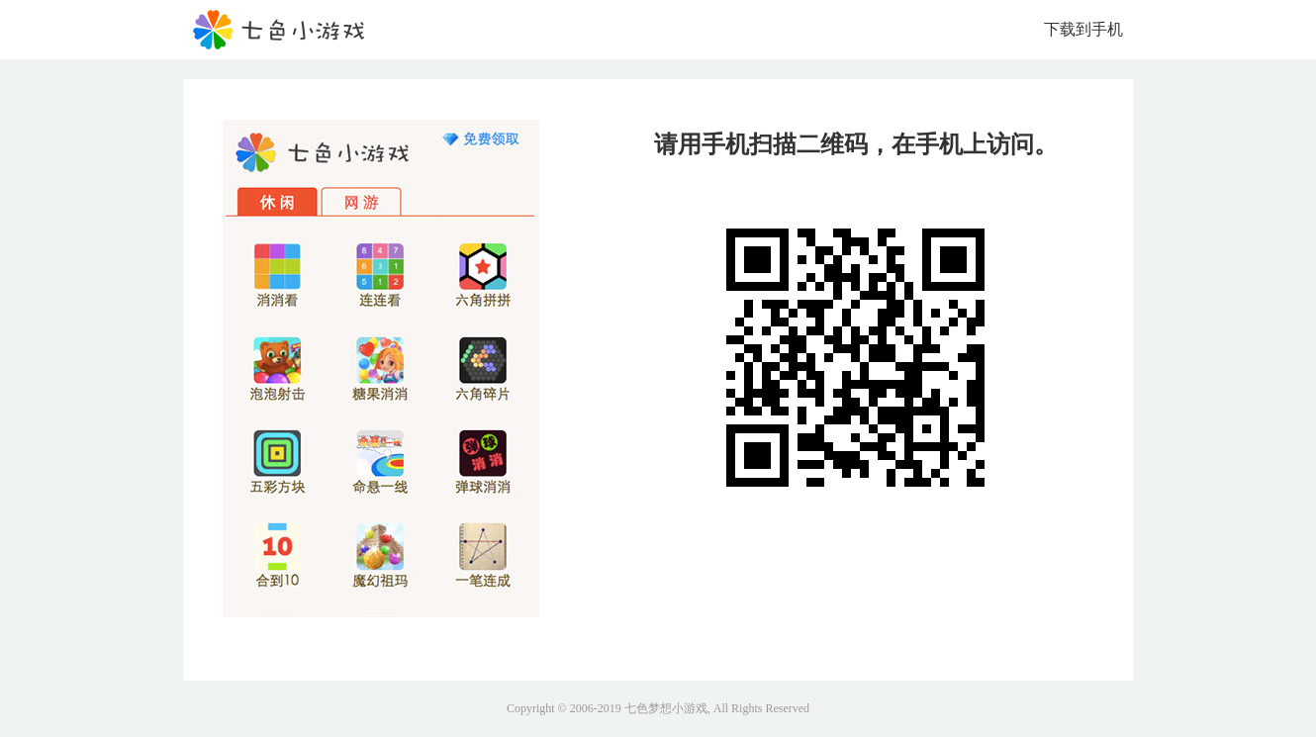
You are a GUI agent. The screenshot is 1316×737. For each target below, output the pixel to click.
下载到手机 (1083, 29)
